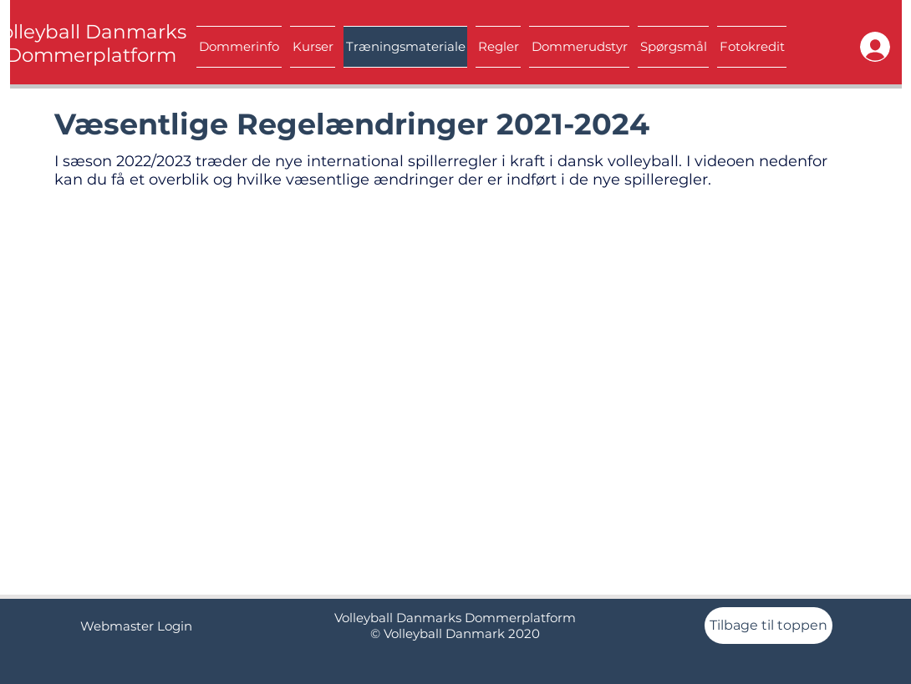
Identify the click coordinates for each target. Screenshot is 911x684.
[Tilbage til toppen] (768, 625)
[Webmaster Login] (136, 625)
